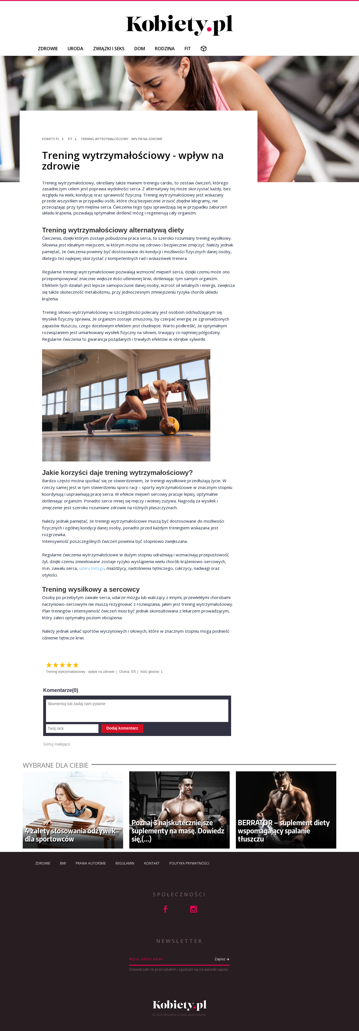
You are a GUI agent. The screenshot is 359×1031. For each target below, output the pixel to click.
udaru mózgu (91, 568)
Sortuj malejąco (56, 744)
